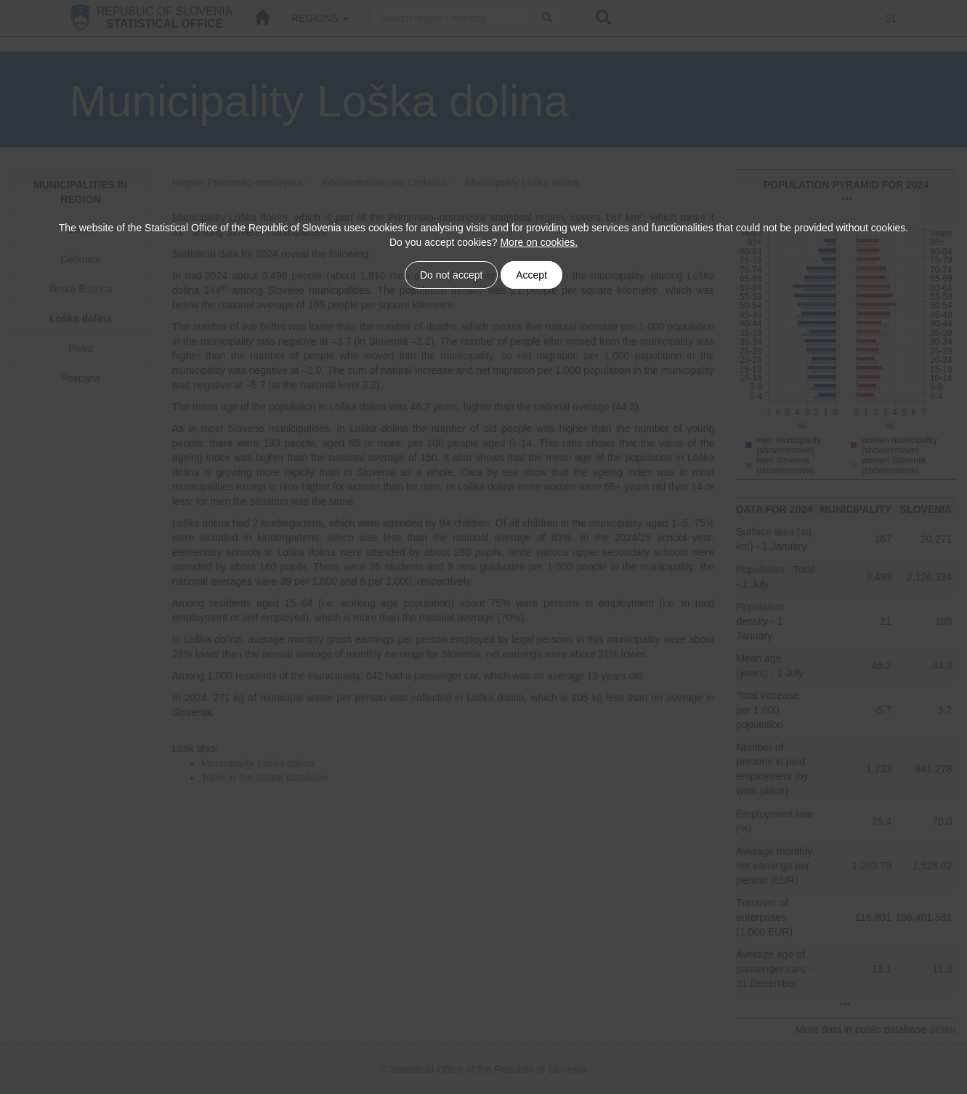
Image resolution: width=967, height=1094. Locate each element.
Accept (531, 275)
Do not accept (451, 275)
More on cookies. (539, 242)
